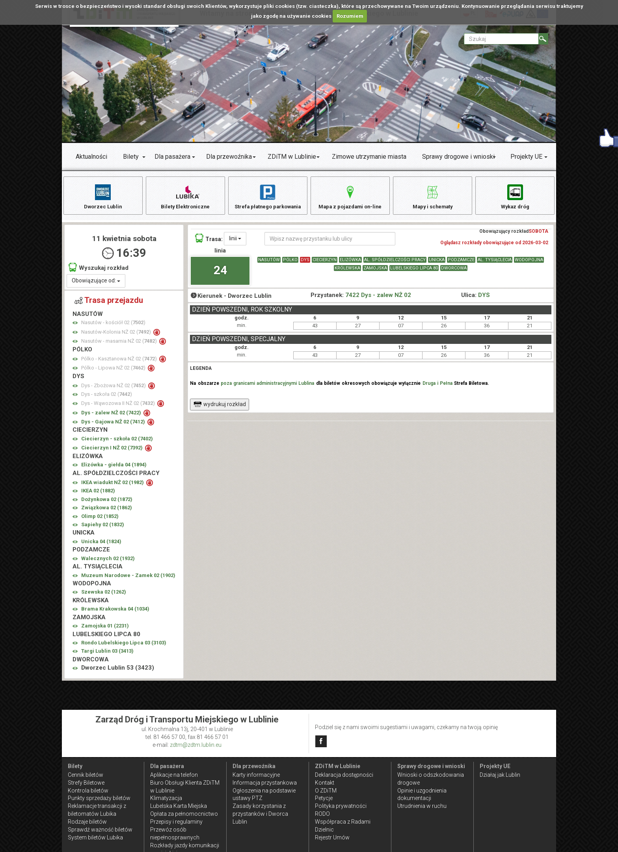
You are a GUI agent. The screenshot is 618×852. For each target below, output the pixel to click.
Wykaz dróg (515, 196)
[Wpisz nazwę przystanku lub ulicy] (329, 242)
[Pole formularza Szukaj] (501, 39)
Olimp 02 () (100, 520)
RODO (322, 814)
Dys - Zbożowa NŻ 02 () (114, 389)
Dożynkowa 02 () (106, 503)
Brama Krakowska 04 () (115, 613)
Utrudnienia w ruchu (422, 806)
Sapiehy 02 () (102, 528)
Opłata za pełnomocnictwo (184, 814)
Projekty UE (526, 156)
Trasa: (209, 242)
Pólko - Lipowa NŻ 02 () (114, 372)
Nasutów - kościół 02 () (113, 326)
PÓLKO (290, 263)
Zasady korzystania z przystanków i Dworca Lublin (260, 814)
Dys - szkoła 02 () (106, 398)
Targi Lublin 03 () (107, 655)
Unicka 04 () (101, 545)
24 (220, 274)
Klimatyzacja (166, 798)
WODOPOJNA (529, 263)
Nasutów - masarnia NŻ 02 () (119, 345)
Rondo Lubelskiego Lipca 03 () (123, 647)
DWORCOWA (454, 272)
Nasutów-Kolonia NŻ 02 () (116, 336)
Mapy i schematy (432, 196)
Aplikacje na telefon (174, 775)
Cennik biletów (85, 775)
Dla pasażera (172, 156)
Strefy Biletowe (86, 783)
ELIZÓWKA (350, 263)
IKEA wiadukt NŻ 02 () (113, 486)
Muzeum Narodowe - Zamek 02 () (128, 579)
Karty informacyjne (256, 775)
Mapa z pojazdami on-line (350, 196)
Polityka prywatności (341, 806)
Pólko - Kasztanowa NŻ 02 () (119, 363)
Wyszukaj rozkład (98, 271)
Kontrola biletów (88, 790)
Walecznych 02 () (108, 562)
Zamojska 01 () (105, 630)
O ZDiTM (326, 790)
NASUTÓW (269, 263)
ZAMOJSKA (375, 272)
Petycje (324, 798)
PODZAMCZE (461, 263)
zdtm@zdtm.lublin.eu (196, 745)
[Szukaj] (543, 39)
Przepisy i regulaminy (176, 822)
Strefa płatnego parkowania (268, 196)
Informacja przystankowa (265, 783)
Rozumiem (350, 16)
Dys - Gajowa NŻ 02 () (113, 426)
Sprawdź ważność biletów (100, 829)
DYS (305, 263)
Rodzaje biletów (87, 822)
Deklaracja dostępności (344, 775)
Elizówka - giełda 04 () (114, 468)
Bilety (131, 156)
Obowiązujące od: (96, 284)
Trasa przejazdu (108, 304)
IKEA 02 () (98, 494)
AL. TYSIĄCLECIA (495, 263)
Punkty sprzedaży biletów (99, 798)
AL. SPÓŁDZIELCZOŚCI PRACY (395, 263)
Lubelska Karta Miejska (178, 806)
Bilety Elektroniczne (185, 196)
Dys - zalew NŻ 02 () (111, 417)
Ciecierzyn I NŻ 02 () (112, 452)
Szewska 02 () (103, 596)
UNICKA (437, 263)
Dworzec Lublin (103, 196)
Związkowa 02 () (106, 511)
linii (235, 242)
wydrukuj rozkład (220, 408)
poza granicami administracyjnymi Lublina (268, 387)
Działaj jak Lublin (500, 775)
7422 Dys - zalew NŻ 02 (378, 299)
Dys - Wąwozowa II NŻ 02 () (118, 407)
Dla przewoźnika (229, 156)
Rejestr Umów (332, 837)
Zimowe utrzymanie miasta (369, 156)
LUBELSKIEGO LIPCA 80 (414, 272)
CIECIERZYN (325, 263)
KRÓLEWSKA (347, 272)
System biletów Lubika (95, 837)
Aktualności (91, 156)
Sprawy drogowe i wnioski (458, 156)
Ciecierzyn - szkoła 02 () (117, 442)
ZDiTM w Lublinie (292, 156)
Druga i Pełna (437, 387)
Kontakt (324, 783)
